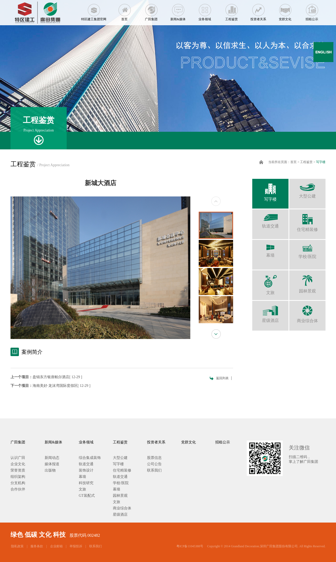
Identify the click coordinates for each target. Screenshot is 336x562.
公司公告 (154, 464)
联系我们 (154, 470)
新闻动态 (52, 458)
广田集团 (151, 10)
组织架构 (17, 477)
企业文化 (17, 464)
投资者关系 (258, 10)
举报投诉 (76, 546)
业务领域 (205, 10)
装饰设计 (86, 470)
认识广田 (17, 458)
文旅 (270, 282)
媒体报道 (52, 464)
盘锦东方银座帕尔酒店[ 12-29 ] (57, 377)
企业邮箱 (56, 546)
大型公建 (307, 188)
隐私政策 (17, 546)
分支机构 (17, 483)
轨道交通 (270, 218)
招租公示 (312, 10)
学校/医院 (307, 249)
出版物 (50, 470)
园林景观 (307, 281)
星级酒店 (270, 312)
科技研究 (86, 483)
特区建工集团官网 (94, 10)
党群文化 (285, 10)
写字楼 (321, 162)
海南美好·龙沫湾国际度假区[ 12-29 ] (62, 386)
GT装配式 (87, 496)
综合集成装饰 (90, 458)
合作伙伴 (17, 489)
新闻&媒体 (178, 10)
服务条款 (36, 546)
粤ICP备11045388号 (189, 546)
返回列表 (222, 378)
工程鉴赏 (231, 10)
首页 (124, 10)
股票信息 (154, 458)
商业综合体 (307, 312)
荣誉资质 (17, 470)
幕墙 (270, 248)
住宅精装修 (307, 220)
